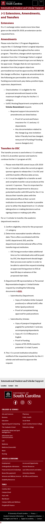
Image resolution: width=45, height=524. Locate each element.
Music (4, 451)
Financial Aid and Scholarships (11, 470)
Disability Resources (8, 480)
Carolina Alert (6, 489)
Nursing (4, 454)
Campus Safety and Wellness (11, 502)
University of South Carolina (19, 513)
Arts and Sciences (7, 414)
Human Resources (28, 466)
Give (16, 386)
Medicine (5, 444)
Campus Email (6, 492)
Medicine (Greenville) (9, 447)
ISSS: (20, 291)
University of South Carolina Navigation (41, 3)
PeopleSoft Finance (8, 505)
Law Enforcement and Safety (32, 470)
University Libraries (29, 473)
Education (5, 421)
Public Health (27, 417)
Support (22, 8)
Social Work (26, 421)
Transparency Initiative (34, 516)
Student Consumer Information (13, 516)
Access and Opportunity (30, 463)
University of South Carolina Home (11, 2)
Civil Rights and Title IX (10, 519)
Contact (10, 386)
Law (3, 441)
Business (4, 417)
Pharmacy (26, 414)
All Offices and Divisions (30, 476)
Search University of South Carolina (35, 3)
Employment (6, 463)
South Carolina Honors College (32, 424)
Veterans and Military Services (11, 476)
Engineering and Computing (11, 424)
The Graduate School (8, 427)
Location (3, 386)
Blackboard (5, 499)
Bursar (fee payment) (9, 473)
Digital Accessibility (27, 519)
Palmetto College (28, 427)
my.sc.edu (5, 495)
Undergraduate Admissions (10, 466)
